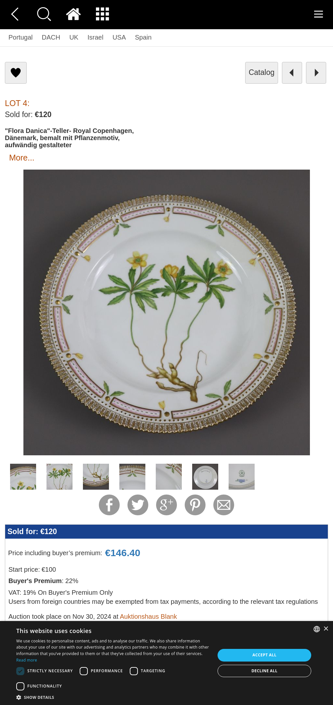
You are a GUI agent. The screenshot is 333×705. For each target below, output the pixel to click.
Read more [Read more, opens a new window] (26, 660)
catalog (261, 72)
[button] (112, 697)
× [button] (325, 629)
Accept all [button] (264, 655)
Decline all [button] (264, 671)
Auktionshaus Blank (148, 616)
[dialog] (166, 663)
